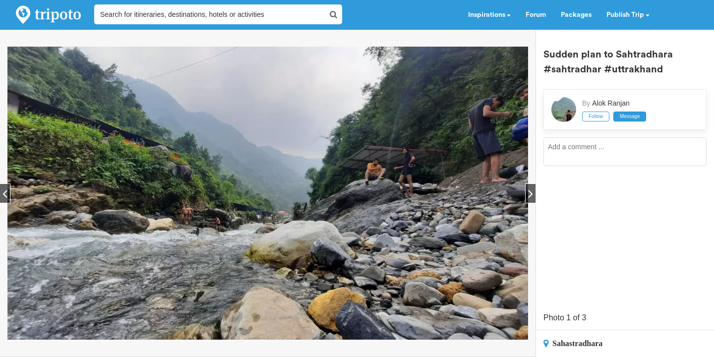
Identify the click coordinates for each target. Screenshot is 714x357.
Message (630, 116)
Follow (596, 116)
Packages (576, 14)
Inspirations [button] (489, 14)
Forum (536, 14)
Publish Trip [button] (628, 14)
